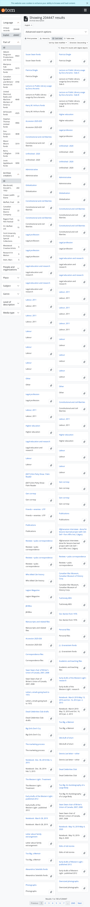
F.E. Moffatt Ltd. (11, 227)
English (11, 35)
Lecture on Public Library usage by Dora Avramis (39, 87)
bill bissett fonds (11, 113)
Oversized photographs (69, 881)
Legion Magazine (33, 590)
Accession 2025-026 (34, 638)
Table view (69, 38)
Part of (6, 42)
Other (28, 378)
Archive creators (7, 174)
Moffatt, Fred (11, 202)
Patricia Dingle (65, 54)
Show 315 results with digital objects (73, 48)
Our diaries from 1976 (68, 614)
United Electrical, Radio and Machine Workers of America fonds (11, 99)
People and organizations (10, 268)
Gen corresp (64, 482)
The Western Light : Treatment (38, 779)
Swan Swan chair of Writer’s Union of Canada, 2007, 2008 (37, 671)
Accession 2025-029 (34, 121)
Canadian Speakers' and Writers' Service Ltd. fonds (11, 81)
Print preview (31, 38)
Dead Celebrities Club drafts (37, 711)
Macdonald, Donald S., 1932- (11, 188)
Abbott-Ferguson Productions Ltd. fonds (11, 56)
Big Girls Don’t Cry (33, 728)
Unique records (11, 29)
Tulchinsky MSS (65, 598)
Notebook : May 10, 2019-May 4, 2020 (72, 827)
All (4, 47)
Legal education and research (71, 258)
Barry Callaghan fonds (11, 153)
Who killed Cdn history (35, 574)
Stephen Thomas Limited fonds (11, 123)
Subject (7, 285)
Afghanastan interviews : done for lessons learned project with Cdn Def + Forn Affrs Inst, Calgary (73, 532)
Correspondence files (34, 654)
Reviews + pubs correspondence (39, 541)
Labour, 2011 (64, 292)
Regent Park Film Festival (11, 220)
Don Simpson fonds (11, 134)
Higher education (66, 114)
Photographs (31, 885)
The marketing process (35, 744)
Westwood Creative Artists (11, 246)
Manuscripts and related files (38, 622)
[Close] (87, 3)
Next (80, 903)
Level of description (9, 303)
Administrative (32, 169)
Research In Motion (11, 254)
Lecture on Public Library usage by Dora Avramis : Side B (72, 93)
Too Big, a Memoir (66, 722)
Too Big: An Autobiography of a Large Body (72, 786)
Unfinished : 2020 (66, 146)
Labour (29, 331)
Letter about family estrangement (33, 835)
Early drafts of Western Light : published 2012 (71, 863)
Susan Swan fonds (33, 54)
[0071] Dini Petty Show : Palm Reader (38, 475)
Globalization (31, 185)
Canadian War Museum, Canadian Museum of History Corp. (71, 576)
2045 (73, 903)
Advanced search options (38, 31)
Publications (64, 513)
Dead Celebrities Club (68, 769)
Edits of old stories (66, 846)
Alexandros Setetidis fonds (37, 869)
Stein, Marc (11, 260)
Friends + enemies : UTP (35, 509)
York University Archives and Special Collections (11, 237)
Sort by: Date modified (57, 43)
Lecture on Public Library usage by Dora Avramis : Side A (72, 71)
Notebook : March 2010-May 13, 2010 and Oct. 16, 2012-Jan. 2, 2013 (72, 700)
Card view (57, 38)
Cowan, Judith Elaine (11, 196)
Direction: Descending (78, 43)
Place (6, 277)
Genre (6, 293)
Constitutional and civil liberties (39, 137)
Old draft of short (66, 738)
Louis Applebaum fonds (11, 163)
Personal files (64, 629)
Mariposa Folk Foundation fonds (11, 68)
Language (8, 22)
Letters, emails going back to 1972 (37, 693)
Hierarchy (45, 38)
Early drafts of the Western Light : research (73, 679)
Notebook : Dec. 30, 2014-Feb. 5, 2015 (39, 761)
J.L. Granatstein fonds (68, 645)
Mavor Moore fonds (11, 144)
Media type (8, 312)
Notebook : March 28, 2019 (37, 818)
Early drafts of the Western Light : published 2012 (39, 797)
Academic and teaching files (70, 661)
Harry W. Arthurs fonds (35, 105)
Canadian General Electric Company (11, 210)
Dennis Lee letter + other (69, 753)
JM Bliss (29, 606)
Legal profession (66, 130)
